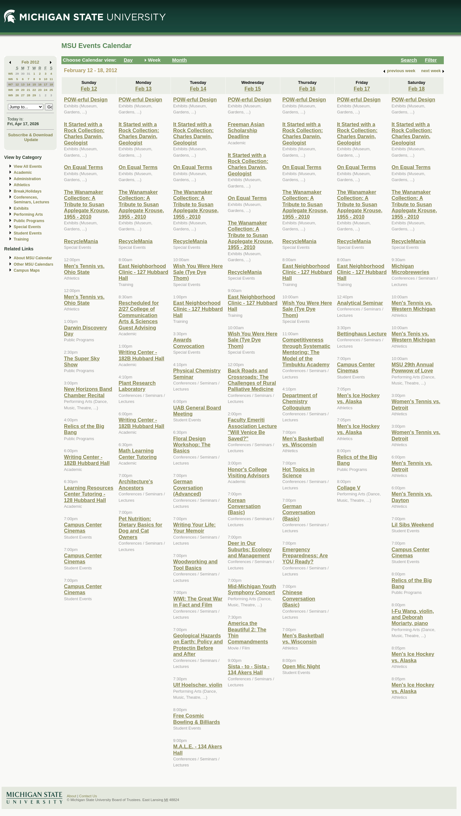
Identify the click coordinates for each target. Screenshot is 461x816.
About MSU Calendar (33, 258)
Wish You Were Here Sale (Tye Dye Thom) (198, 272)
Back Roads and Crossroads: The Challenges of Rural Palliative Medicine (252, 380)
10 (45, 79)
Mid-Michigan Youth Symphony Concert (252, 589)
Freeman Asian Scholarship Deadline (246, 130)
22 (34, 90)
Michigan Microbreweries (411, 269)
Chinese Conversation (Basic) (299, 598)
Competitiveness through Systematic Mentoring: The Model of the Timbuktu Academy (307, 352)
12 (17, 84)
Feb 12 (89, 89)
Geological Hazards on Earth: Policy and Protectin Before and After (198, 645)
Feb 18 (417, 89)
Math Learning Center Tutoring (138, 453)
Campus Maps (27, 270)
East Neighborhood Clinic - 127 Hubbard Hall (143, 272)
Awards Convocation (188, 343)
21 (28, 90)
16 (40, 84)
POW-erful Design (86, 99)
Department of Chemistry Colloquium (300, 401)
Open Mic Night (301, 666)
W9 (10, 95)
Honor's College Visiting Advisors (248, 472)
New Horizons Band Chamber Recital (88, 392)
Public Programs (29, 221)
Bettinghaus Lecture (362, 334)
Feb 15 (253, 89)
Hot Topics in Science (299, 472)
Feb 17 (362, 89)
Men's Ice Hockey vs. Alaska (358, 398)
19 (17, 90)
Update (31, 139)
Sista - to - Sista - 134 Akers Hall (248, 669)
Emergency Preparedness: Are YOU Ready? (305, 556)
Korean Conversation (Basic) (244, 506)
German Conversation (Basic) (299, 512)
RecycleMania (81, 241)
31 (28, 73)
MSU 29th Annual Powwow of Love (413, 367)
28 (28, 95)
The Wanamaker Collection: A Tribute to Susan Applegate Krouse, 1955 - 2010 (86, 204)
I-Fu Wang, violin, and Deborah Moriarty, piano (413, 617)
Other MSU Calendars (33, 264)
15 (34, 84)
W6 (10, 79)
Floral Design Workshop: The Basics (191, 445)
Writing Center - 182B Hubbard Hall (87, 460)
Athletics (22, 185)
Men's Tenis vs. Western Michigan (414, 337)
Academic (23, 172)
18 (51, 84)
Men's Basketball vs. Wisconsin (303, 441)
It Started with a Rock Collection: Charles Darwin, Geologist (84, 133)
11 (51, 79)
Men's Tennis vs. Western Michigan (414, 306)
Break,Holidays (28, 191)
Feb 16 (307, 89)
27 (22, 95)
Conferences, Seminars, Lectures (31, 199)
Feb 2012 (30, 62)
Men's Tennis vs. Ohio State (84, 269)
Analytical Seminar (360, 303)
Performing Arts (28, 214)
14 (28, 84)
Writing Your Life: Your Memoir (194, 528)
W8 (10, 90)
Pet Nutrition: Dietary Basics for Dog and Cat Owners (140, 528)
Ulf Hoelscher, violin (197, 685)
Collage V (348, 488)
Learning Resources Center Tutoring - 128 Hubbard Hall (88, 494)
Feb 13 (143, 89)
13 (22, 84)
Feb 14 (198, 89)
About (71, 796)
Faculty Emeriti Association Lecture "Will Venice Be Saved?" (252, 429)
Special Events (27, 227)
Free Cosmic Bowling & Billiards (196, 718)
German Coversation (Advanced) (188, 488)
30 (22, 73)
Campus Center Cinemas (83, 528)
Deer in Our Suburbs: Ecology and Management (250, 549)
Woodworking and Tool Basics (195, 564)
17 (45, 84)
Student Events (28, 233)
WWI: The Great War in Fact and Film (197, 602)
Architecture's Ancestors (136, 484)
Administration (27, 179)
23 (40, 90)
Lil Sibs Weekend (413, 524)
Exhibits (21, 208)
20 (22, 90)
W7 (10, 84)
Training (21, 239)
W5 (10, 73)
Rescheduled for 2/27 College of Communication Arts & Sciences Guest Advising (139, 315)
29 (17, 73)
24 (45, 90)
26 (17, 95)
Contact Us (88, 796)
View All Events (28, 166)
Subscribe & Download (30, 135)
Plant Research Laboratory (137, 386)
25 (51, 90)
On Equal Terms (83, 167)
